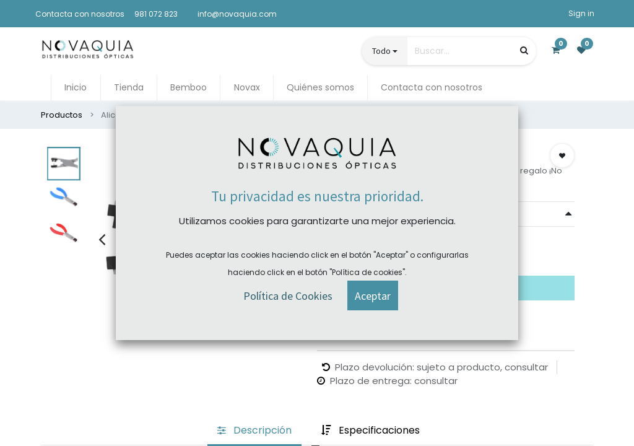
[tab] (254, 430)
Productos (61, 115)
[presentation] (101, 239)
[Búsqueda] (524, 50)
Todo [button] (381, 50)
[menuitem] (75, 87)
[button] (562, 155)
